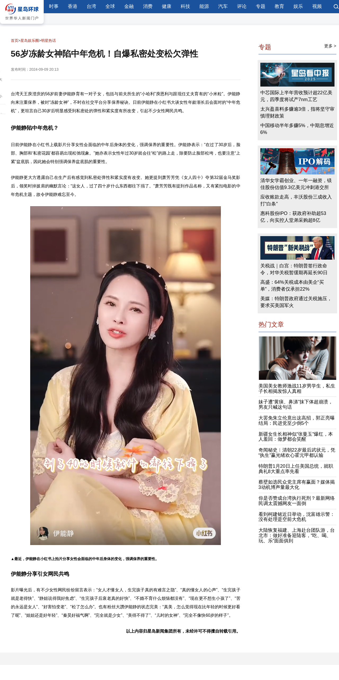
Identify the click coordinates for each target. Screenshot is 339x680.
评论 (242, 6)
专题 (260, 6)
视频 (317, 6)
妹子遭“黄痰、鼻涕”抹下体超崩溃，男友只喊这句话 (295, 404)
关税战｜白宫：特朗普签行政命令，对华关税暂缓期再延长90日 (294, 269)
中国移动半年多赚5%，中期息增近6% (297, 129)
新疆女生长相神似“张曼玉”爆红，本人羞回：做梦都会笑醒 (295, 436)
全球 (110, 6)
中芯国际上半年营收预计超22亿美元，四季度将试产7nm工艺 (296, 96)
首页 (14, 40)
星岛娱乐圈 (29, 40)
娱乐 (298, 6)
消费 (148, 6)
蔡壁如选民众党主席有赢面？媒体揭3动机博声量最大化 (296, 484)
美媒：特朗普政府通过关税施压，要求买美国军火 (296, 302)
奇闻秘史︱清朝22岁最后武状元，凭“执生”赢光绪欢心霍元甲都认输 (296, 452)
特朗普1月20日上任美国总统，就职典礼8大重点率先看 (295, 468)
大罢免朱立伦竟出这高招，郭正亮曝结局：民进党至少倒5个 (296, 420)
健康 (166, 6)
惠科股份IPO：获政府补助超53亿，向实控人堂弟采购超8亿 (293, 217)
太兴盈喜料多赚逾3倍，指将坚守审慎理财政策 (297, 112)
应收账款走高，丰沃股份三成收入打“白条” (296, 200)
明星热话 (48, 40)
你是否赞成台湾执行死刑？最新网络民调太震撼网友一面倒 (296, 501)
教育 (279, 6)
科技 (185, 6)
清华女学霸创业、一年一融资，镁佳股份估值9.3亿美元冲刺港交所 (296, 184)
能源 (204, 6)
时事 (54, 6)
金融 (129, 6)
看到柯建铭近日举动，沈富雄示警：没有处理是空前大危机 (296, 517)
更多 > (330, 46)
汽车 (223, 6)
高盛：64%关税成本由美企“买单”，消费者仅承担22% (292, 286)
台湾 (91, 6)
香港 (72, 6)
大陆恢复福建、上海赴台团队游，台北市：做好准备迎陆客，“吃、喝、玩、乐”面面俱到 (296, 535)
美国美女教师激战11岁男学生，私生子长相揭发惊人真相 (296, 388)
